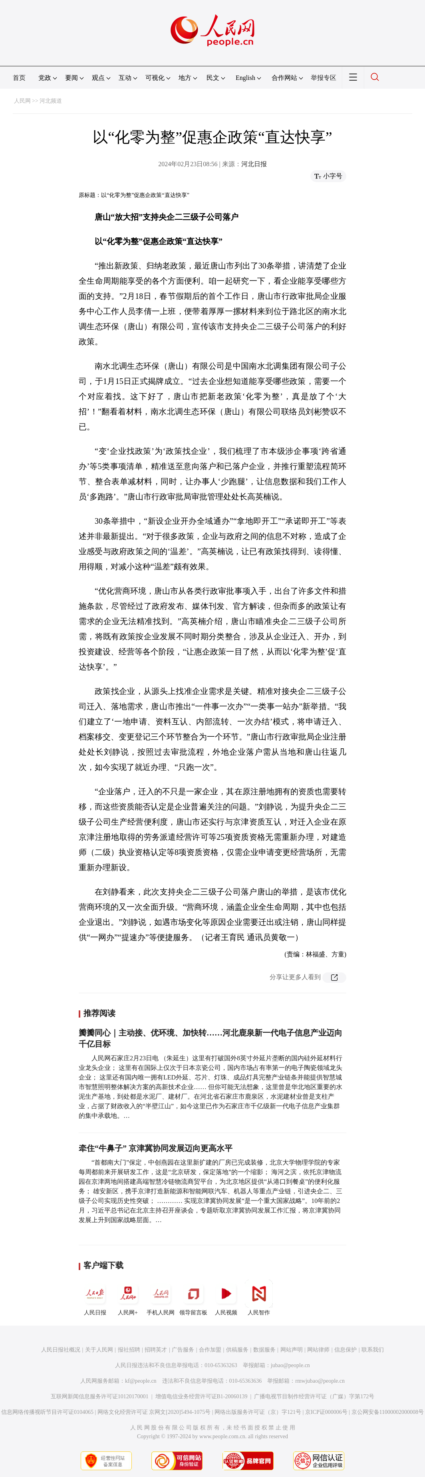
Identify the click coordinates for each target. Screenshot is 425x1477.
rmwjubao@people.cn (320, 1381)
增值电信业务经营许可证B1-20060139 (201, 1396)
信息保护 (345, 1350)
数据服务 (264, 1350)
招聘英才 (156, 1350)
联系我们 (372, 1350)
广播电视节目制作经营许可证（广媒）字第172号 (314, 1396)
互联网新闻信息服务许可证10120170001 (100, 1396)
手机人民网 (161, 1298)
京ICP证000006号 (326, 1412)
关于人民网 (99, 1350)
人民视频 (226, 1298)
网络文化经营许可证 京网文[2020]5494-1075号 (154, 1412)
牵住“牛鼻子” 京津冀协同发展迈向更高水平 (155, 1148)
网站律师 (318, 1350)
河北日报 (254, 164)
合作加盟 (210, 1350)
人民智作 (259, 1298)
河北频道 (51, 101)
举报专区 (323, 77)
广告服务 (183, 1350)
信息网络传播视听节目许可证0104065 (47, 1412)
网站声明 (291, 1350)
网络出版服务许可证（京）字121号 (257, 1412)
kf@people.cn (141, 1381)
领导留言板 (193, 1298)
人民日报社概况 (60, 1350)
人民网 (22, 101)
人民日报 (95, 1298)
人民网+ (128, 1298)
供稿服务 (237, 1350)
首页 (19, 77)
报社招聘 (129, 1350)
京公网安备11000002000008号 (388, 1412)
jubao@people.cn (290, 1365)
